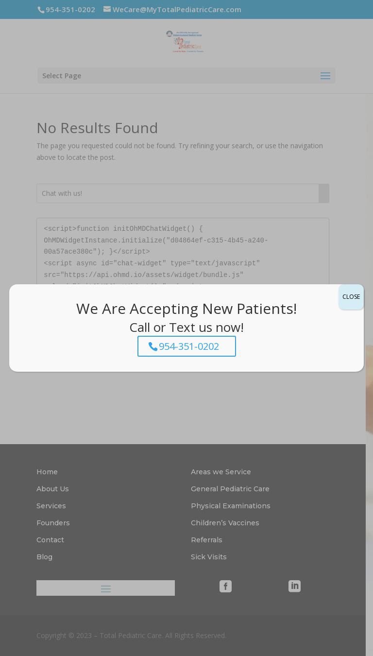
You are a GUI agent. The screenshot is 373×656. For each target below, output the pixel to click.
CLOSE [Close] (351, 297)
